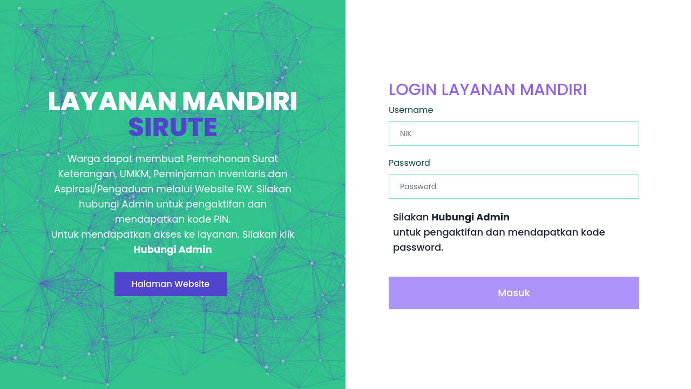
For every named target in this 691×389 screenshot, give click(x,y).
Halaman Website (171, 284)
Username (411, 110)
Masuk (514, 292)
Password (409, 163)
